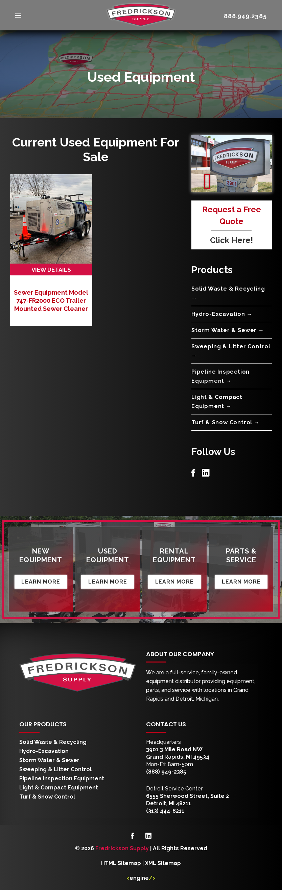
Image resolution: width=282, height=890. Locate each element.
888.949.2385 (245, 16)
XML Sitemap (163, 862)
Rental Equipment (174, 554)
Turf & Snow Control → (225, 422)
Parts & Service (241, 554)
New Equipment (41, 554)
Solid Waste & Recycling (53, 741)
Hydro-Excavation (44, 751)
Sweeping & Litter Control (55, 769)
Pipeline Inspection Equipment (61, 778)
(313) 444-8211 (165, 810)
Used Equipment (107, 554)
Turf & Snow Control (47, 796)
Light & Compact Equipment (58, 787)
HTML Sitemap (121, 862)
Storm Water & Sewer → (227, 330)
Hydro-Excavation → (221, 314)
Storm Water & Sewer (49, 760)
